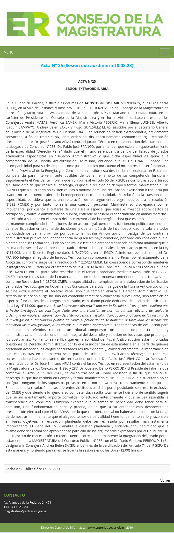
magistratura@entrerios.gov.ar (25, 511)
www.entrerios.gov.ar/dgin (106, 528)
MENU (9, 52)
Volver (165, 480)
